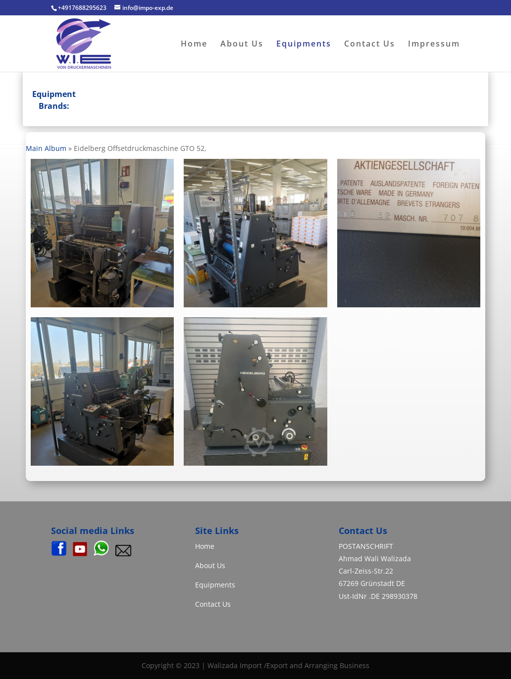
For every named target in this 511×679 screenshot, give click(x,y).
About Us (241, 44)
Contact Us (369, 44)
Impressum (434, 44)
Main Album (46, 148)
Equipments (303, 44)
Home (194, 44)
